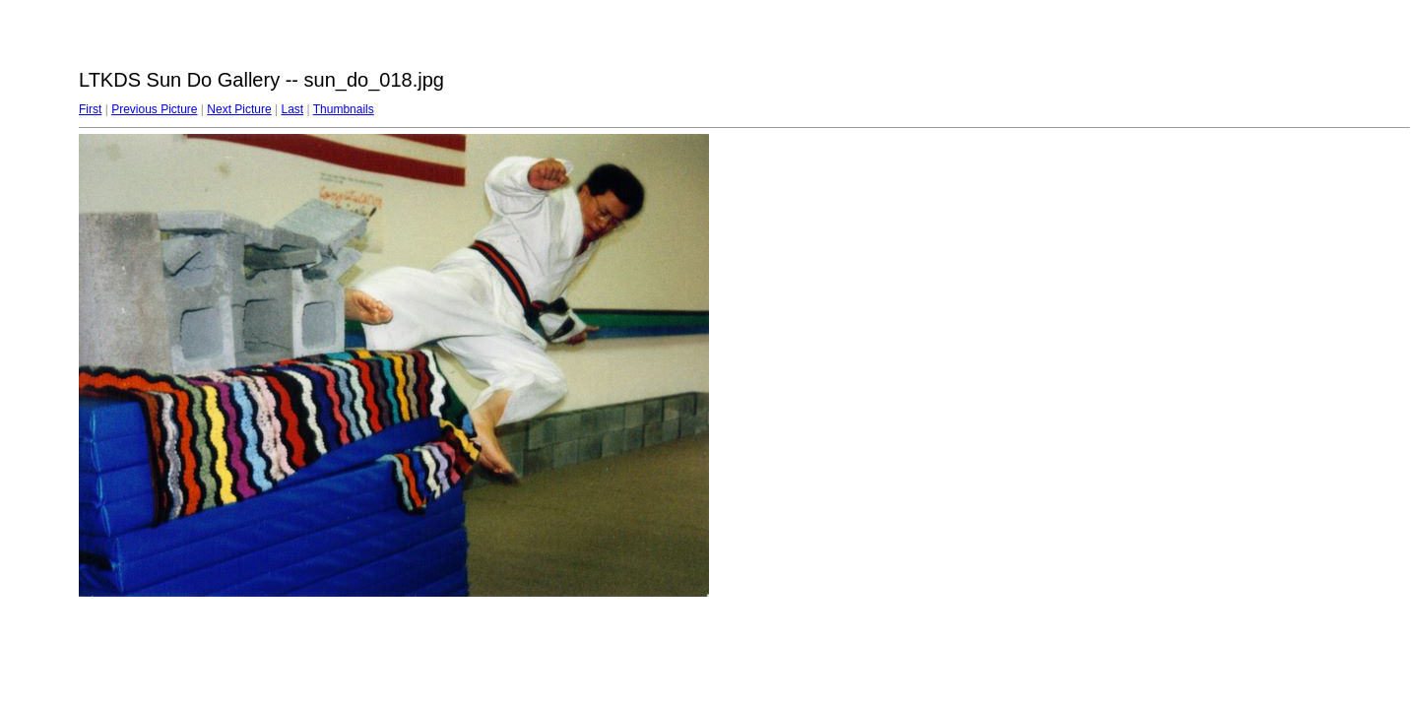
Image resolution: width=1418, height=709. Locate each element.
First (90, 109)
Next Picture (239, 109)
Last (292, 109)
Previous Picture (154, 109)
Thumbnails (343, 109)
